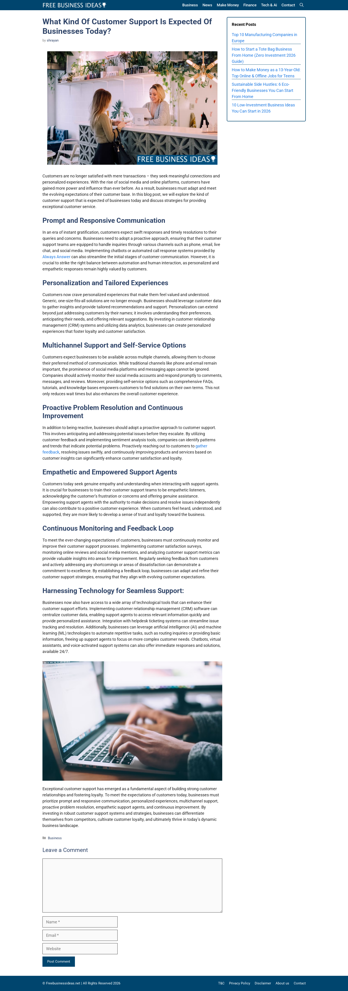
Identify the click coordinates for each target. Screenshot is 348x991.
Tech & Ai (269, 5)
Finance (250, 5)
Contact (288, 5)
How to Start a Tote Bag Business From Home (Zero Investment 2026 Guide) (264, 55)
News (207, 5)
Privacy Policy (239, 983)
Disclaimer (263, 983)
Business (190, 5)
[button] (301, 5)
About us (282, 983)
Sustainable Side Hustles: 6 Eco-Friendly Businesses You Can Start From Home (262, 90)
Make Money (228, 5)
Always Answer (56, 256)
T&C (221, 983)
